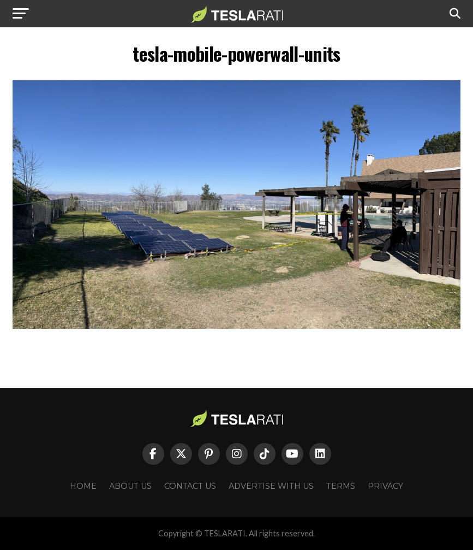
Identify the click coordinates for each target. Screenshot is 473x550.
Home (83, 486)
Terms (340, 486)
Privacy (385, 486)
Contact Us (190, 486)
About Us (130, 486)
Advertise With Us (271, 486)
